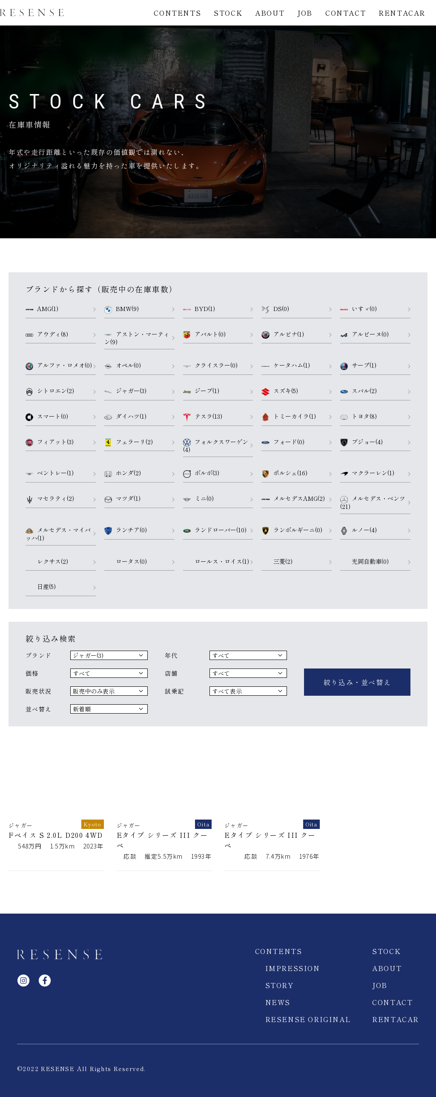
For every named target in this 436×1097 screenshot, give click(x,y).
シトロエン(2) (50, 391)
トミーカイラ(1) (288, 416)
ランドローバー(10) (215, 530)
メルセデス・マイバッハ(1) (58, 534)
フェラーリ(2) (128, 442)
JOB (305, 13)
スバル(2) (358, 391)
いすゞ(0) (358, 309)
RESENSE (32, 13)
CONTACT (345, 13)
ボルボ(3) (201, 473)
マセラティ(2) (50, 498)
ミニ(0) (198, 498)
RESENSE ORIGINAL (308, 1011)
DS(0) (275, 309)
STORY (279, 976)
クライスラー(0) (210, 365)
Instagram (23, 972)
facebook (44, 972)
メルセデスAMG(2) (292, 498)
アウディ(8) (47, 334)
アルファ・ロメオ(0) (59, 365)
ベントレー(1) (50, 473)
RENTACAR (402, 13)
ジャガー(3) (125, 391)
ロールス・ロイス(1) (216, 561)
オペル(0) (122, 365)
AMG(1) (42, 309)
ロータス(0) (125, 561)
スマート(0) (47, 416)
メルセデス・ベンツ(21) (372, 502)
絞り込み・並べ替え (357, 678)
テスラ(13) (202, 416)
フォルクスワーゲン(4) (215, 445)
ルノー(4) (358, 530)
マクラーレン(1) (367, 473)
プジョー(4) (361, 442)
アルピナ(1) (282, 334)
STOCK (228, 13)
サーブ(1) (358, 365)
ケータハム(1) (285, 365)
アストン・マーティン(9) (136, 338)
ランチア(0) (125, 530)
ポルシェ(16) (284, 473)
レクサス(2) (47, 561)
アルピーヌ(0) (364, 334)
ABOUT (269, 13)
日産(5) (41, 586)
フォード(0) (282, 442)
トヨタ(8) (358, 416)
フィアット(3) (50, 442)
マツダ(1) (122, 498)
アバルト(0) (204, 334)
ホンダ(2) (122, 473)
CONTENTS (177, 13)
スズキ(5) (279, 391)
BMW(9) (121, 309)
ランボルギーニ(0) (291, 530)
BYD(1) (199, 309)
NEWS (277, 993)
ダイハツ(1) (125, 416)
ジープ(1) (201, 391)
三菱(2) (276, 561)
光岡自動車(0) (364, 561)
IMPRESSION (292, 959)
